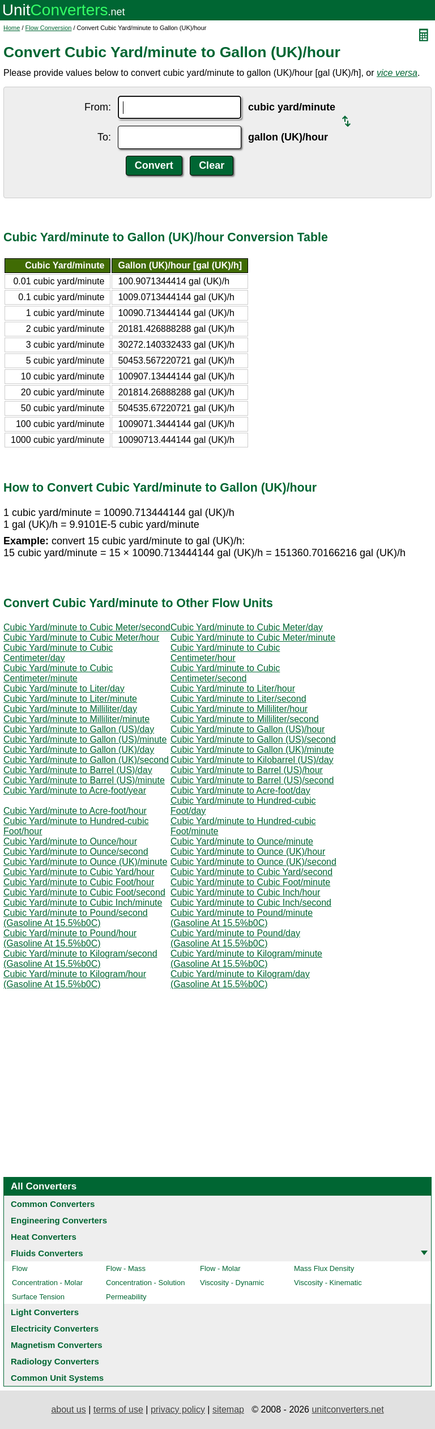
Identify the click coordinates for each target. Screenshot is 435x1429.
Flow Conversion (48, 27)
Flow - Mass (126, 1268)
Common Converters (53, 1204)
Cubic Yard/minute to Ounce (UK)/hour (247, 851)
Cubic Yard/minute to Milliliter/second (244, 719)
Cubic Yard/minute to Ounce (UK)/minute (85, 862)
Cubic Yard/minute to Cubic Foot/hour (78, 882)
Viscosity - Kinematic (328, 1282)
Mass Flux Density (324, 1268)
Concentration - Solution (145, 1282)
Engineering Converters (59, 1220)
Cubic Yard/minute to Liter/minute (70, 698)
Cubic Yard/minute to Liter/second (238, 698)
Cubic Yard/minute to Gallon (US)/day (78, 729)
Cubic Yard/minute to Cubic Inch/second (250, 902)
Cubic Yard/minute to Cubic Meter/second (86, 627)
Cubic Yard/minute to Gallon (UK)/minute (252, 749)
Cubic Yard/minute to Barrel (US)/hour (246, 770)
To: (104, 137)
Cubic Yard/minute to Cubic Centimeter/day (58, 653)
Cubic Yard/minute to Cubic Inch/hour (245, 892)
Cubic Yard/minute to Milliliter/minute (76, 719)
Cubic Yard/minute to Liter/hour (232, 688)
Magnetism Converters (57, 1345)
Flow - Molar (220, 1268)
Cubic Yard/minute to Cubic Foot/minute (250, 882)
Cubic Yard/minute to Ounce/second (75, 851)
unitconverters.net (347, 1409)
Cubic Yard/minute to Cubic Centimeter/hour (225, 653)
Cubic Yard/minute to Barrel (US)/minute (84, 780)
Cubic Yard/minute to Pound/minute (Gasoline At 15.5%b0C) (241, 918)
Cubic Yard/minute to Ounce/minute (241, 841)
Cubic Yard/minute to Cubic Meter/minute (252, 637)
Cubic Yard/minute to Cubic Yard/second (251, 872)
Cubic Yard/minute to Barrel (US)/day (77, 770)
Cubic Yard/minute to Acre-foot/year (74, 790)
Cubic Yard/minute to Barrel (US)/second (252, 780)
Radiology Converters (55, 1361)
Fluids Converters (47, 1253)
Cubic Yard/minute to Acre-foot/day (240, 790)
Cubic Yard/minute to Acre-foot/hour (75, 811)
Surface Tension (38, 1297)
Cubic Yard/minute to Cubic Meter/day (246, 627)
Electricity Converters (55, 1328)
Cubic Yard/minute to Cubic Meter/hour (81, 637)
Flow (19, 1268)
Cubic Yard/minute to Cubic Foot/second (84, 892)
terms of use (118, 1409)
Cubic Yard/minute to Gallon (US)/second (253, 739)
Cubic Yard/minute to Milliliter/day (70, 709)
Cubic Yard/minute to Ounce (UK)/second (253, 862)
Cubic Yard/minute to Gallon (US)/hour (247, 729)
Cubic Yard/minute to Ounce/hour (70, 841)
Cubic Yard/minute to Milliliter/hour (239, 709)
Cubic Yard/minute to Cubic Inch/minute (82, 902)
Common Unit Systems (57, 1378)
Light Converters (45, 1312)
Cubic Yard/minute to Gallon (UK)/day (78, 749)
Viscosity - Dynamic (232, 1282)
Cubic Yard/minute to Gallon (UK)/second (86, 760)
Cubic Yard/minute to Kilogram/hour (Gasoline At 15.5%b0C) (74, 979)
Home (11, 27)
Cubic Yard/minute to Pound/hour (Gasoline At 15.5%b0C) (70, 938)
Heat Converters (43, 1237)
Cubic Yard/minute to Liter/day (64, 688)
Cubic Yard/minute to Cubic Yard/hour (79, 872)
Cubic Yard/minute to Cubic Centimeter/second (225, 673)
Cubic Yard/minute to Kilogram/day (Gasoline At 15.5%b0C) (240, 979)
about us (68, 1409)
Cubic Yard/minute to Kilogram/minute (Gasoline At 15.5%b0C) (246, 959)
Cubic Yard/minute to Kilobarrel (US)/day (252, 760)
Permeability (126, 1297)
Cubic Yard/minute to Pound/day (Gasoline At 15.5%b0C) (235, 938)
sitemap (228, 1409)
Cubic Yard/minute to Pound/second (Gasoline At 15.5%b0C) (75, 918)
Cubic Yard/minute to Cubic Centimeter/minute (58, 673)
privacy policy (178, 1409)
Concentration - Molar (47, 1282)
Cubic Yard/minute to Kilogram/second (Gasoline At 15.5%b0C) (80, 959)
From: (97, 107)
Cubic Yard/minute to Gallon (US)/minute (85, 739)
